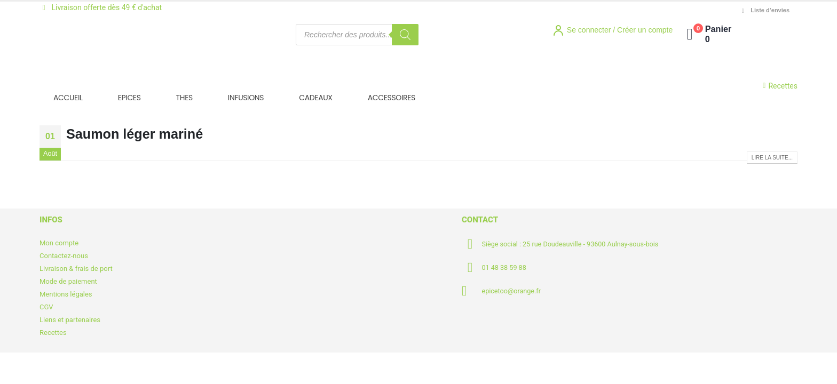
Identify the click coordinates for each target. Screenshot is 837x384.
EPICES (129, 97)
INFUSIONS (246, 97)
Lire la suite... (772, 158)
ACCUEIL (68, 97)
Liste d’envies (764, 10)
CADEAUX (315, 97)
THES (184, 97)
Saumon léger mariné (134, 133)
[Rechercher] (405, 34)
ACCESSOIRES (391, 97)
